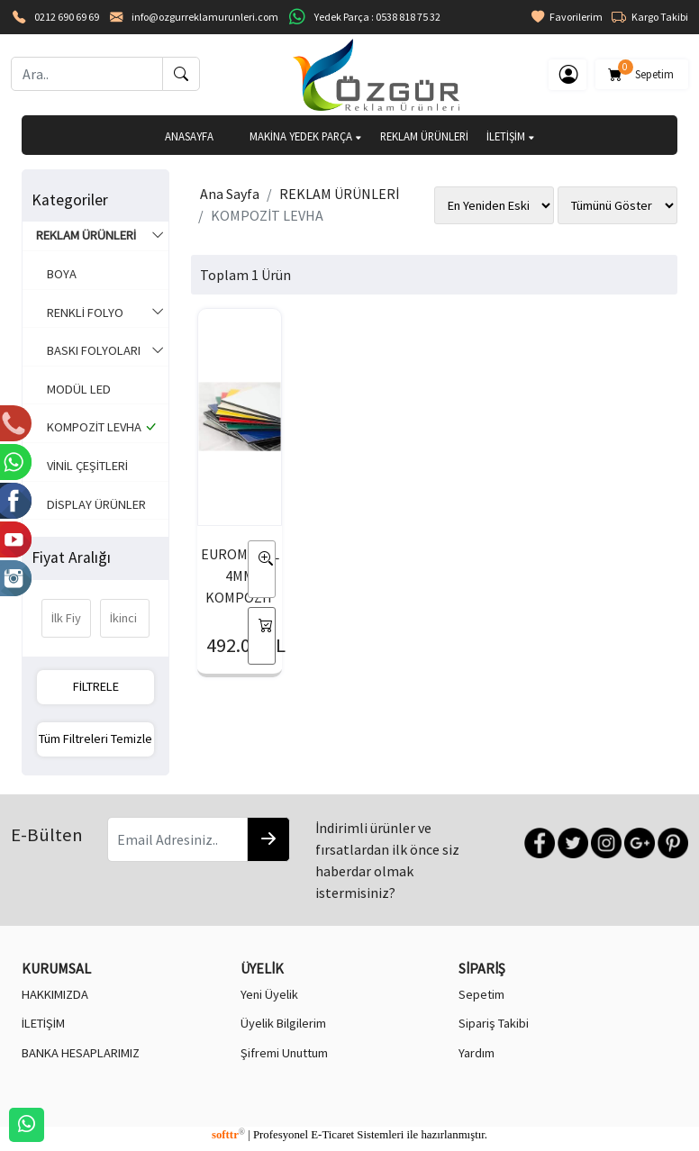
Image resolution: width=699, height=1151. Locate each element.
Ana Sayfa (229, 194)
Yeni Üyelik (269, 994)
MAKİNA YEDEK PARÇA (306, 136)
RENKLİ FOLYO (100, 313)
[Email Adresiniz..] (177, 839)
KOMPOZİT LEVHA (96, 427)
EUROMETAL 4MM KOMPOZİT (240, 575)
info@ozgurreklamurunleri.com (205, 16)
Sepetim (641, 71)
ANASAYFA (189, 136)
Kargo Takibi (650, 17)
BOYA (56, 274)
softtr (228, 1134)
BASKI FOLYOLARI (100, 351)
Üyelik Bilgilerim (283, 1023)
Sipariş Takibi (493, 1023)
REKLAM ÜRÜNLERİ (424, 136)
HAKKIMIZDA (55, 994)
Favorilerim (567, 17)
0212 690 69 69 (66, 16)
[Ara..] (87, 74)
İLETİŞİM (510, 136)
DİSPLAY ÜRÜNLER (91, 504)
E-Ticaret (332, 1134)
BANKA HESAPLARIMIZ (81, 1053)
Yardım (476, 1053)
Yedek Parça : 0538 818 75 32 (377, 16)
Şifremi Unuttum (284, 1053)
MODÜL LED (73, 389)
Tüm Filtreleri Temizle (95, 738)
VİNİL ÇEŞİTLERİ (82, 466)
